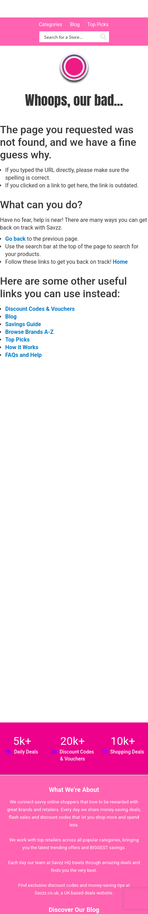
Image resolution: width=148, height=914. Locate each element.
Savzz (42, 8)
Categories (50, 24)
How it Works (21, 347)
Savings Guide (23, 324)
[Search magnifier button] (103, 36)
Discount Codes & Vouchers (40, 309)
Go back (15, 238)
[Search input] (70, 37)
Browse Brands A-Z (29, 332)
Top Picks (98, 24)
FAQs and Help (23, 355)
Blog (75, 24)
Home (120, 262)
